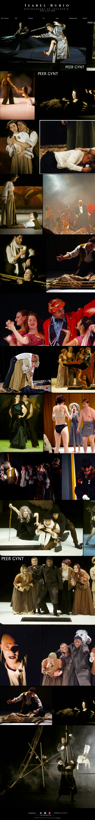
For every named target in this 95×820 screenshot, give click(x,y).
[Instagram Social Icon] (49, 813)
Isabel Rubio (48, 5)
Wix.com (58, 818)
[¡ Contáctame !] (32, 813)
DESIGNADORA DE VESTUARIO (47, 9)
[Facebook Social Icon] (41, 813)
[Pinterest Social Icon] (45, 813)
